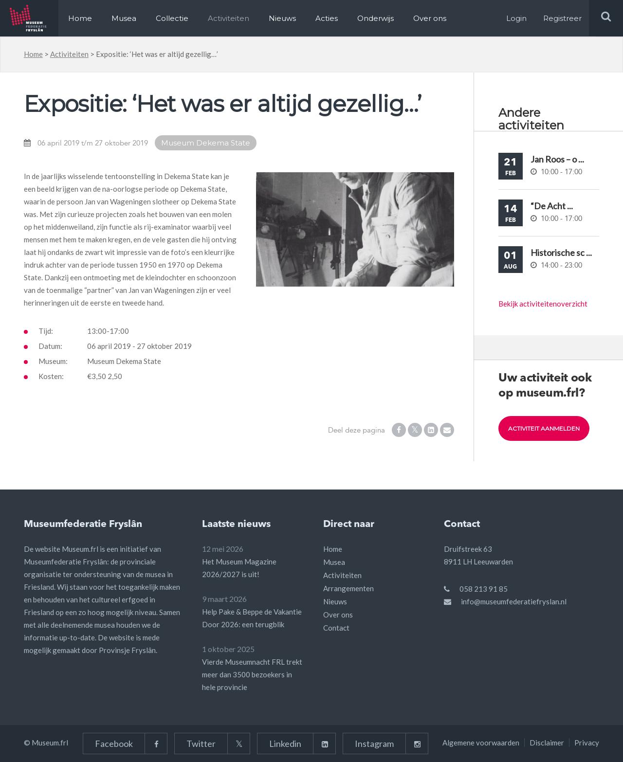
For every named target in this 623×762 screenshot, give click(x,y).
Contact (336, 627)
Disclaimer (547, 742)
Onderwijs (375, 18)
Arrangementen (348, 588)
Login (516, 18)
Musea (123, 18)
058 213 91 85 (483, 588)
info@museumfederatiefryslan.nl (514, 601)
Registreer (562, 18)
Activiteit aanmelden (544, 428)
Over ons (429, 18)
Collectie (172, 18)
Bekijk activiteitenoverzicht (542, 303)
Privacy (586, 742)
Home (80, 18)
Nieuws (282, 18)
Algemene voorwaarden (480, 742)
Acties (326, 18)
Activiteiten (228, 18)
